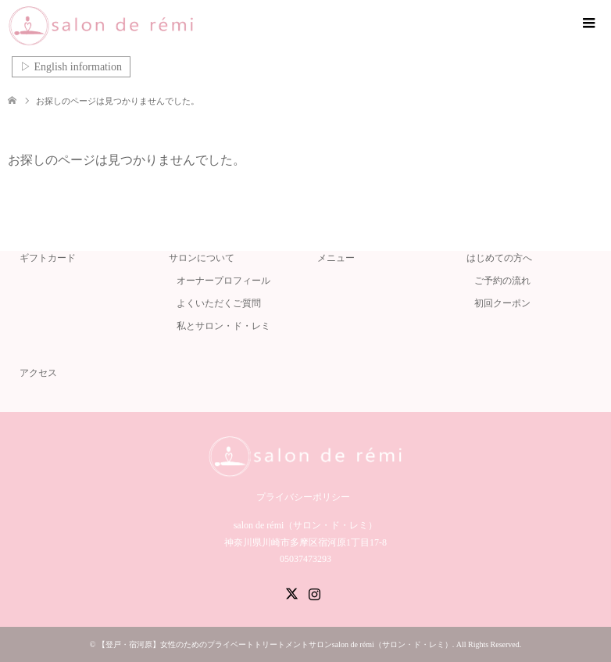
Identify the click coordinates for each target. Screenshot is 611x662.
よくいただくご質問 (219, 303)
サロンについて (201, 257)
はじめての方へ (499, 257)
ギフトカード (48, 257)
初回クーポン (502, 303)
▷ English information (71, 67)
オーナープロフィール (223, 280)
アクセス (38, 372)
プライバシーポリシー (303, 497)
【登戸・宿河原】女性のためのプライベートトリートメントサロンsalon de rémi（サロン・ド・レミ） (275, 644)
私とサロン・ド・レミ (223, 325)
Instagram (314, 592)
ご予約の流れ (502, 280)
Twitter (291, 592)
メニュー (336, 257)
